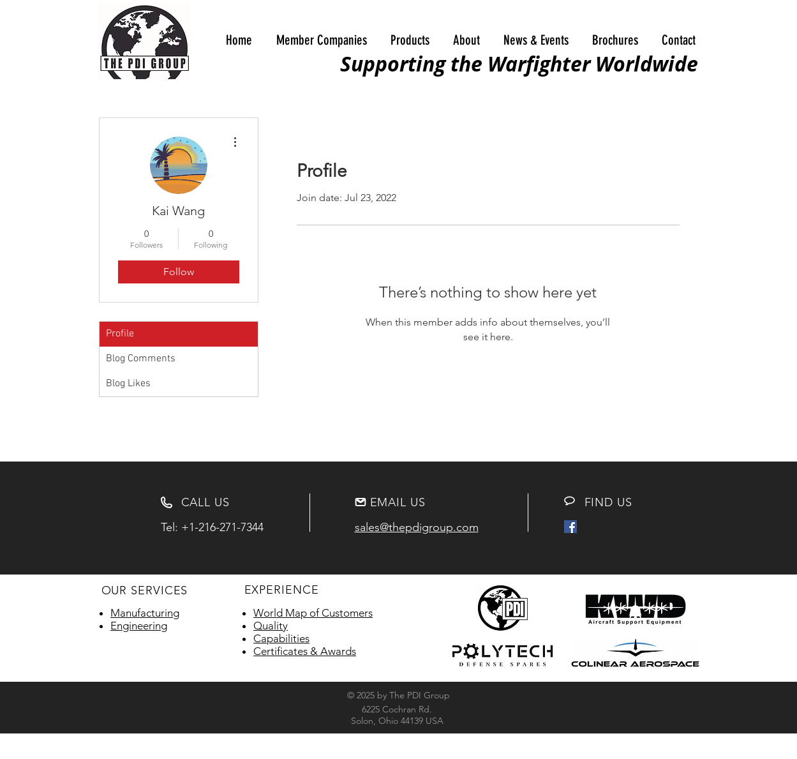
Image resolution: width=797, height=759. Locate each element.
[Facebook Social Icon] (570, 526)
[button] (321, 40)
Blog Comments (140, 358)
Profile (120, 333)
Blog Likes (128, 383)
